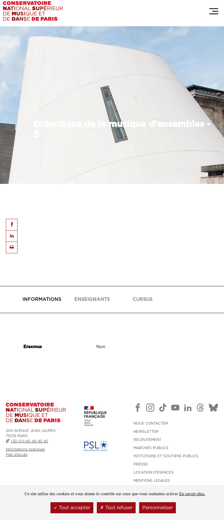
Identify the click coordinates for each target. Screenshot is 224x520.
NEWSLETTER (146, 431)
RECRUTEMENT (147, 440)
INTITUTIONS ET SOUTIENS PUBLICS (166, 456)
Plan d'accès (16, 454)
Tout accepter (72, 507)
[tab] (42, 299)
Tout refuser (116, 507)
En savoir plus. (192, 493)
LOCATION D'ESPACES (154, 472)
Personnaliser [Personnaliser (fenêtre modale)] (157, 507)
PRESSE (141, 464)
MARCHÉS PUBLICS (151, 448)
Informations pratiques (25, 449)
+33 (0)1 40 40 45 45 (29, 441)
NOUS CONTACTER (151, 423)
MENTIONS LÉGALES (152, 480)
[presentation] (41, 299)
